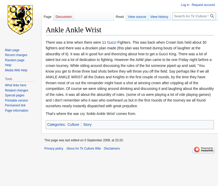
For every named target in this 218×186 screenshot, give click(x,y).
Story (87, 124)
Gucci (111, 42)
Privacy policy (53, 148)
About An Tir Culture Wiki (83, 148)
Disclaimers (112, 148)
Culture (73, 124)
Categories (56, 124)
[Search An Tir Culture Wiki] (194, 16)
